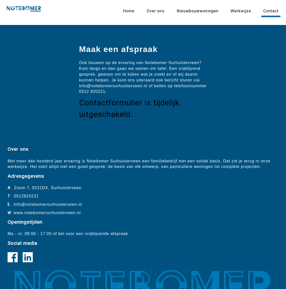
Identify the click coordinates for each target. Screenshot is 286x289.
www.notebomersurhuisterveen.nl (47, 213)
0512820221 (26, 196)
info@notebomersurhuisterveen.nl (48, 204)
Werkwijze (241, 11)
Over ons (156, 11)
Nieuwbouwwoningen (197, 11)
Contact (270, 11)
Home (129, 11)
